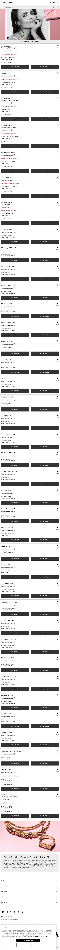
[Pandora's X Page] (10, 912)
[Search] (47, 2)
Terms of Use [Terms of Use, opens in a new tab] (43, 936)
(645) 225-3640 (7, 218)
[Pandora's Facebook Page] (3, 912)
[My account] (50, 2)
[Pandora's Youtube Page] (14, 912)
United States (7, 916)
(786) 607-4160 (7, 141)
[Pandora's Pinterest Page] (22, 912)
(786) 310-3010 (7, 62)
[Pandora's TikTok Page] (18, 912)
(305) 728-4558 (7, 166)
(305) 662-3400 (7, 114)
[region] (28, 937)
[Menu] (57, 2)
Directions (15, 66)
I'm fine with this (28, 940)
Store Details (45, 66)
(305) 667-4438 (7, 87)
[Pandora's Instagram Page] (6, 912)
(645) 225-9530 (7, 811)
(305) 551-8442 (7, 784)
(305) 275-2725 (7, 191)
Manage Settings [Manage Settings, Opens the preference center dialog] (28, 945)
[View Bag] (54, 2)
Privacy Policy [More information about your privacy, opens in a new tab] (36, 936)
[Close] (54, 927)
